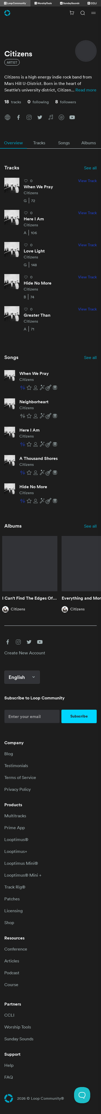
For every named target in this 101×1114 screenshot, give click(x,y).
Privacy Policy (17, 789)
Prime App (14, 827)
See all (90, 167)
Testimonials (16, 765)
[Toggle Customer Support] (82, 1095)
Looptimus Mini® (21, 863)
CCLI (9, 1015)
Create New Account (24, 652)
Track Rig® (14, 887)
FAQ (8, 1077)
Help (8, 1065)
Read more (85, 90)
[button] (7, 116)
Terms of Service (20, 777)
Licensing (13, 910)
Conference (15, 949)
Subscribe (79, 716)
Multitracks (15, 815)
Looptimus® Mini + (22, 875)
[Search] (82, 13)
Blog (8, 753)
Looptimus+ (15, 851)
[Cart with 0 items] (72, 13)
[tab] (13, 143)
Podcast (11, 972)
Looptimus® (16, 839)
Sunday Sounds (18, 1038)
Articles (11, 960)
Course (11, 984)
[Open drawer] (93, 13)
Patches (12, 898)
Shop (9, 922)
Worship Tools (17, 1027)
